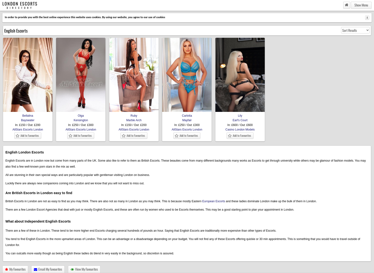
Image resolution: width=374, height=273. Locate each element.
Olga (80, 113)
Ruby (134, 113)
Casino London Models (240, 129)
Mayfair (187, 120)
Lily (240, 113)
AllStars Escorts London (27, 129)
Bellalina (27, 113)
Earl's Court (240, 120)
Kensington (81, 120)
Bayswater (27, 120)
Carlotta (187, 113)
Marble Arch (133, 120)
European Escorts (213, 201)
